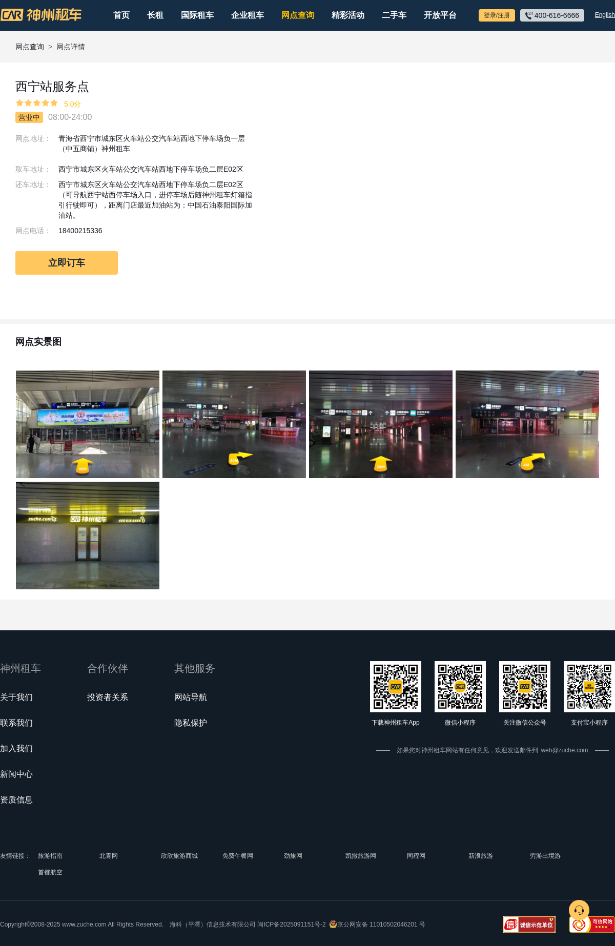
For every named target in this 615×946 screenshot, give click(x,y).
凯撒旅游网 (360, 855)
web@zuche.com (564, 750)
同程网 (416, 855)
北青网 (108, 855)
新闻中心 (16, 774)
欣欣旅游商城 (179, 855)
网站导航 (190, 697)
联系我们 (16, 722)
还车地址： (33, 184)
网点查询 (297, 15)
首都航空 (50, 872)
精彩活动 (348, 15)
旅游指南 (50, 855)
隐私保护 (190, 722)
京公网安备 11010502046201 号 (381, 924)
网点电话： (33, 231)
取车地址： (33, 169)
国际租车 (197, 15)
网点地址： (33, 138)
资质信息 (16, 799)
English (605, 14)
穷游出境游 (545, 855)
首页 (121, 15)
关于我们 (16, 697)
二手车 (394, 15)
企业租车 (247, 15)
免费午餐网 (237, 855)
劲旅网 (293, 855)
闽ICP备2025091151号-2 (291, 924)
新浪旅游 (480, 855)
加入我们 (16, 748)
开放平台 (440, 15)
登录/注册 (497, 15)
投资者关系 (107, 697)
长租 (155, 15)
